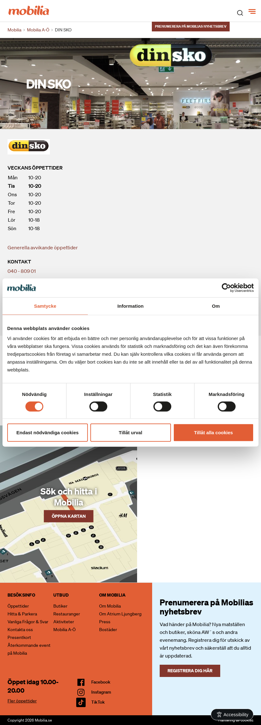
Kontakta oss (20, 629)
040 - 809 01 (22, 271)
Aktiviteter (63, 622)
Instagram (101, 692)
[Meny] (253, 11)
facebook (100, 682)
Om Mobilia (110, 606)
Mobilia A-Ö (64, 629)
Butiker (60, 606)
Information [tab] (130, 305)
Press (104, 622)
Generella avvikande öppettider (43, 247)
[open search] (240, 12)
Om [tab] (216, 305)
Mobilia (14, 30)
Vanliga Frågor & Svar (28, 622)
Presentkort (19, 637)
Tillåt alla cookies (213, 432)
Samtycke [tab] (45, 305)
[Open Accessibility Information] (232, 714)
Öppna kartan (69, 516)
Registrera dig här (190, 671)
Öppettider (18, 606)
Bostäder (108, 629)
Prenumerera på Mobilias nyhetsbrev (190, 26)
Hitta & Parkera (22, 614)
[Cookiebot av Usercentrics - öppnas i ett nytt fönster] (226, 287)
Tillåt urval (130, 432)
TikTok (98, 702)
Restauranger (66, 614)
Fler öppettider (22, 701)
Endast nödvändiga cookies (47, 432)
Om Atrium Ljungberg (120, 614)
